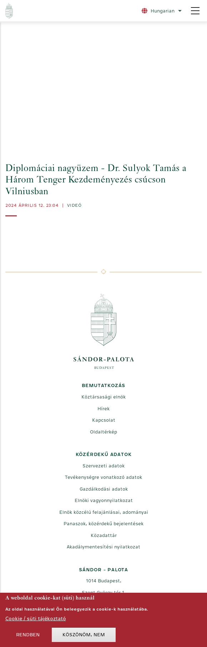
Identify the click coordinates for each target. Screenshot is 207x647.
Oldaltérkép (103, 432)
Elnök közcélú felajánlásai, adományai (103, 512)
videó (74, 205)
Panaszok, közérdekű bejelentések (103, 523)
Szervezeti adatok (103, 465)
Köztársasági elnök (103, 397)
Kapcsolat (103, 420)
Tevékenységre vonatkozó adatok (103, 477)
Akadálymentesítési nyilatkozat (103, 547)
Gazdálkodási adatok (104, 489)
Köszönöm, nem (83, 634)
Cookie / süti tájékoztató (35, 618)
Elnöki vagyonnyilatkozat (104, 500)
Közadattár (104, 535)
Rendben (28, 634)
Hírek (103, 408)
